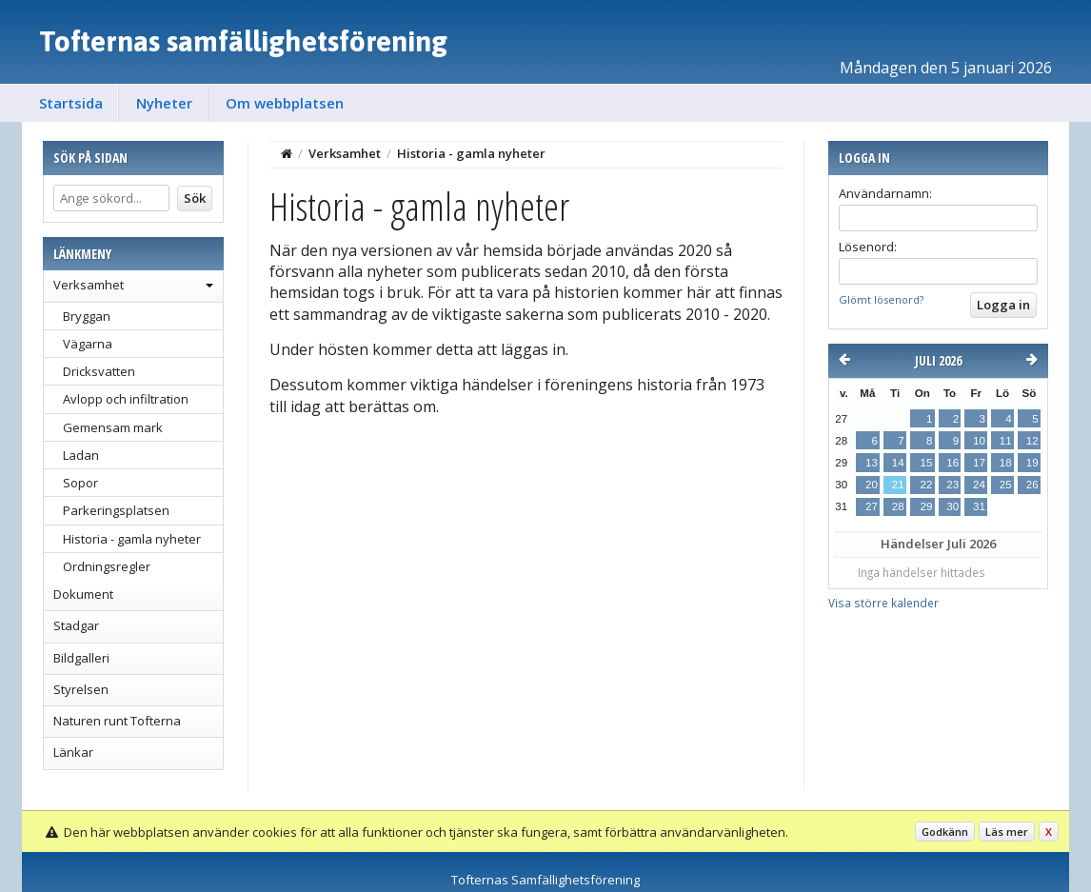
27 (871, 506)
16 (952, 462)
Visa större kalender (883, 602)
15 (926, 462)
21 (898, 484)
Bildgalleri (81, 657)
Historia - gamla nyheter (132, 538)
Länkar (73, 752)
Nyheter (164, 102)
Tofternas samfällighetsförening (243, 41)
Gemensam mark (113, 427)
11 (1006, 440)
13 (871, 462)
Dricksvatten (99, 371)
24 (979, 484)
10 (979, 440)
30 (952, 506)
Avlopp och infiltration (125, 398)
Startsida (71, 102)
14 (898, 462)
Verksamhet (88, 284)
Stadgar (76, 625)
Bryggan (86, 316)
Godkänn (945, 831)
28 (898, 506)
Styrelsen (81, 689)
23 (952, 484)
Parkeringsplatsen (116, 510)
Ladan (81, 455)
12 (1032, 440)
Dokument (83, 594)
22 (926, 484)
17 (979, 462)
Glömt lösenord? (881, 299)
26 (1032, 484)
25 (1006, 484)
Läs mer (1006, 831)
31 (979, 506)
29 (926, 506)
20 (871, 484)
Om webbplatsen (285, 102)
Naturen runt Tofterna (117, 720)
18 (1006, 462)
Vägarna (87, 343)
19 (1032, 462)
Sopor (80, 482)
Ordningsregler (106, 566)
